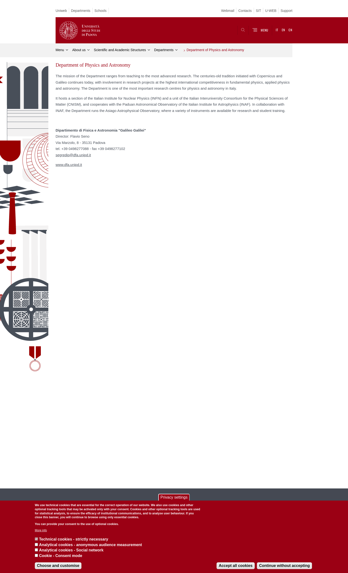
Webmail (227, 11)
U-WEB (270, 11)
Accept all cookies (236, 566)
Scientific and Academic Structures (120, 50)
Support (286, 11)
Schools (100, 11)
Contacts (245, 11)
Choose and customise (58, 566)
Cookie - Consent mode (60, 556)
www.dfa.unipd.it (69, 165)
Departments (80, 11)
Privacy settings (174, 497)
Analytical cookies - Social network (71, 550)
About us (79, 50)
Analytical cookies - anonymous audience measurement (90, 545)
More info (41, 530)
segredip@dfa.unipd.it (73, 155)
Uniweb (61, 11)
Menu (60, 50)
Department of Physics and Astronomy (215, 50)
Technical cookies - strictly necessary (73, 539)
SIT (258, 11)
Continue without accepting (284, 566)
